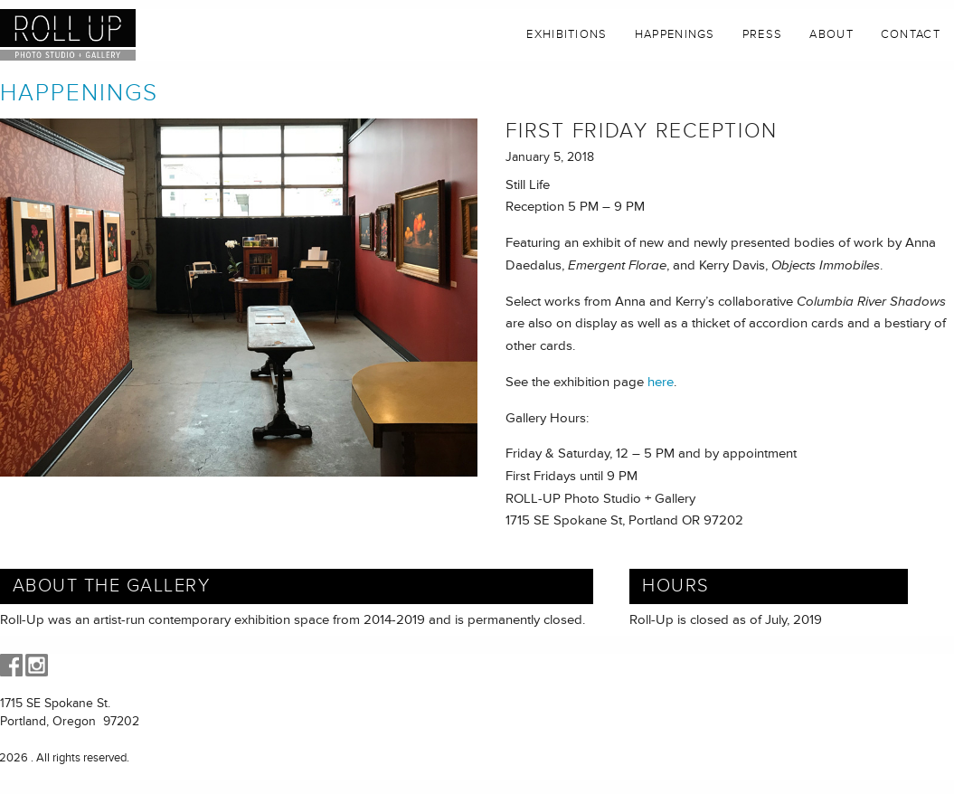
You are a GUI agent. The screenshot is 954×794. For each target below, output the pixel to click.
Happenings (675, 34)
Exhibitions (566, 34)
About (831, 34)
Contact (910, 34)
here (660, 382)
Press (762, 34)
